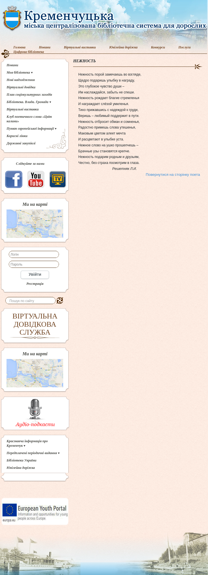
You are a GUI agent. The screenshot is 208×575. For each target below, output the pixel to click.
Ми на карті (34, 204)
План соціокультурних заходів (29, 95)
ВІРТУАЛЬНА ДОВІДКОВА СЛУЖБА (35, 324)
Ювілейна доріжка (123, 47)
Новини (44, 47)
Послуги (185, 47)
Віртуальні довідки (21, 87)
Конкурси (158, 47)
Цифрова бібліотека (28, 52)
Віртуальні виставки (80, 47)
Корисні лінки (17, 136)
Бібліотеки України (21, 460)
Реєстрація (34, 284)
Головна (19, 47)
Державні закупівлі (21, 143)
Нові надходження (21, 80)
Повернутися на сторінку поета (173, 174)
